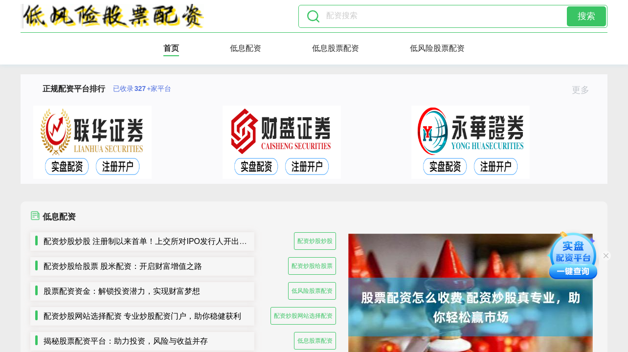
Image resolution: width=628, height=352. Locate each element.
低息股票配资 (335, 48)
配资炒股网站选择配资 (303, 315)
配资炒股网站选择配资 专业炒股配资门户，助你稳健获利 (142, 316)
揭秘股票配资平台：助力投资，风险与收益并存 (126, 341)
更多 (585, 90)
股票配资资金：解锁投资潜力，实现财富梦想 (122, 291)
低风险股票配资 (437, 48)
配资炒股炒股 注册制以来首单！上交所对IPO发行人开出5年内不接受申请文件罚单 (187, 241)
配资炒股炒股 (315, 241)
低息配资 (245, 48)
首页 (171, 48)
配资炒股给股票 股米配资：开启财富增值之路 (123, 266)
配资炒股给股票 (312, 266)
